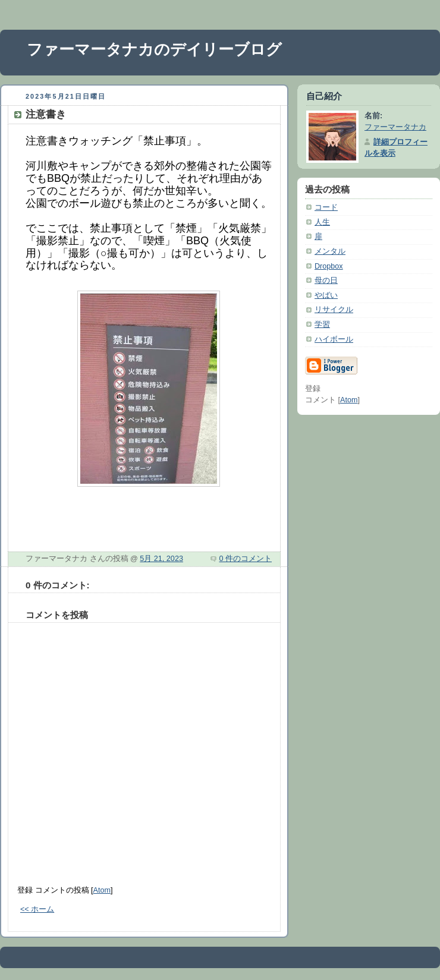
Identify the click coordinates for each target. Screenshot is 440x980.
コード (326, 207)
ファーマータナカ (395, 127)
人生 (322, 222)
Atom (102, 890)
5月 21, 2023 (161, 558)
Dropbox (329, 266)
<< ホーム (37, 909)
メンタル (330, 251)
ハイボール (334, 339)
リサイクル (334, 309)
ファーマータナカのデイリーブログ (154, 49)
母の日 (326, 280)
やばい (326, 295)
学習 (322, 324)
